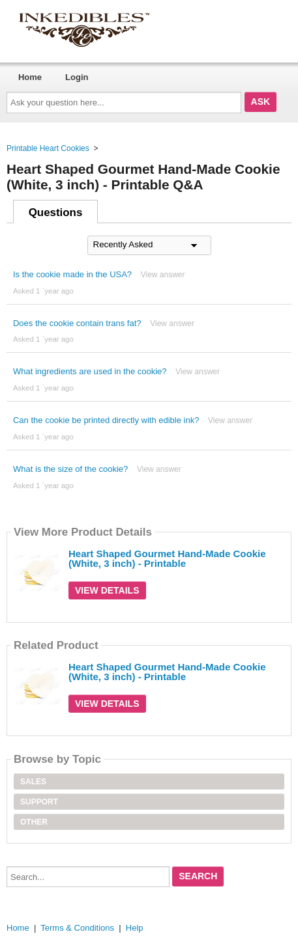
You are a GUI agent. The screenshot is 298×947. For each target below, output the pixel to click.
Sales (33, 781)
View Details (107, 590)
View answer (163, 274)
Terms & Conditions (77, 928)
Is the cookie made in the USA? (72, 274)
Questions (56, 212)
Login (76, 77)
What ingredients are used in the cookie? (90, 371)
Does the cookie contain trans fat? (77, 323)
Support (39, 801)
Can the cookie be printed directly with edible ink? (106, 420)
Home (30, 77)
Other (34, 822)
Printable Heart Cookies (48, 148)
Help (134, 928)
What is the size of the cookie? (70, 469)
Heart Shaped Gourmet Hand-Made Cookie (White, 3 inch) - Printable (167, 558)
